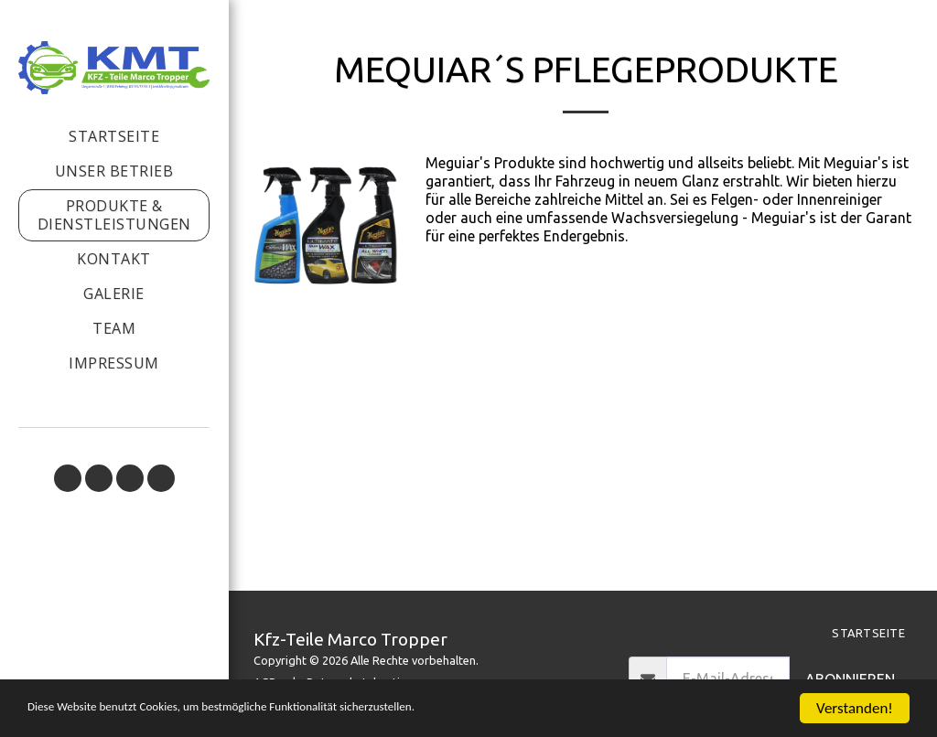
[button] (67, 478)
